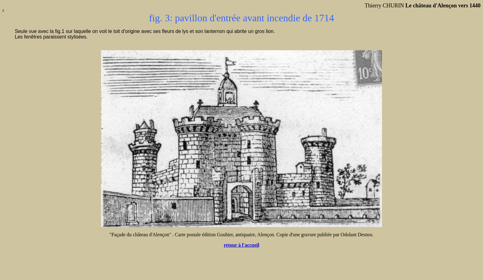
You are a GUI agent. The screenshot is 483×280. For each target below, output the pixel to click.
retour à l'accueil (241, 245)
